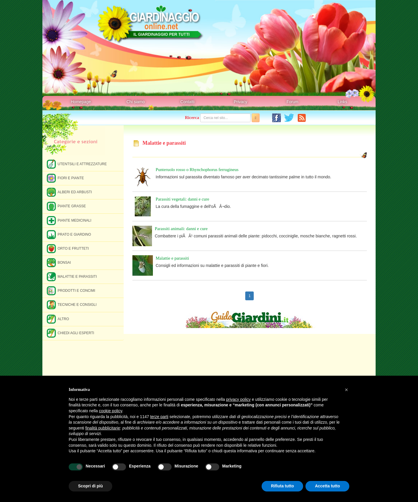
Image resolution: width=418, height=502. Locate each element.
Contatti (187, 101)
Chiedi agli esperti (70, 333)
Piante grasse (66, 206)
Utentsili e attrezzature (77, 164)
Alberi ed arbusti (69, 192)
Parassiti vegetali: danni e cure (182, 199)
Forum (292, 101)
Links (342, 101)
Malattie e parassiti (72, 276)
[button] (346, 389)
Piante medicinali (69, 220)
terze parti (159, 416)
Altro (58, 319)
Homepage (81, 101)
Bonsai (59, 262)
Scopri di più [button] (90, 486)
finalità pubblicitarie (102, 428)
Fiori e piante (65, 178)
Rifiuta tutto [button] (282, 486)
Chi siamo (136, 101)
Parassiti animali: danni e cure (181, 228)
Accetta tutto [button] (327, 486)
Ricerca (192, 117)
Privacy (240, 101)
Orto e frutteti (68, 248)
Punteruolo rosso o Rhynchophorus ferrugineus (197, 169)
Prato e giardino (69, 234)
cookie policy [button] (110, 410)
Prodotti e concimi (71, 290)
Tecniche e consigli (71, 304)
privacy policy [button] (238, 399)
